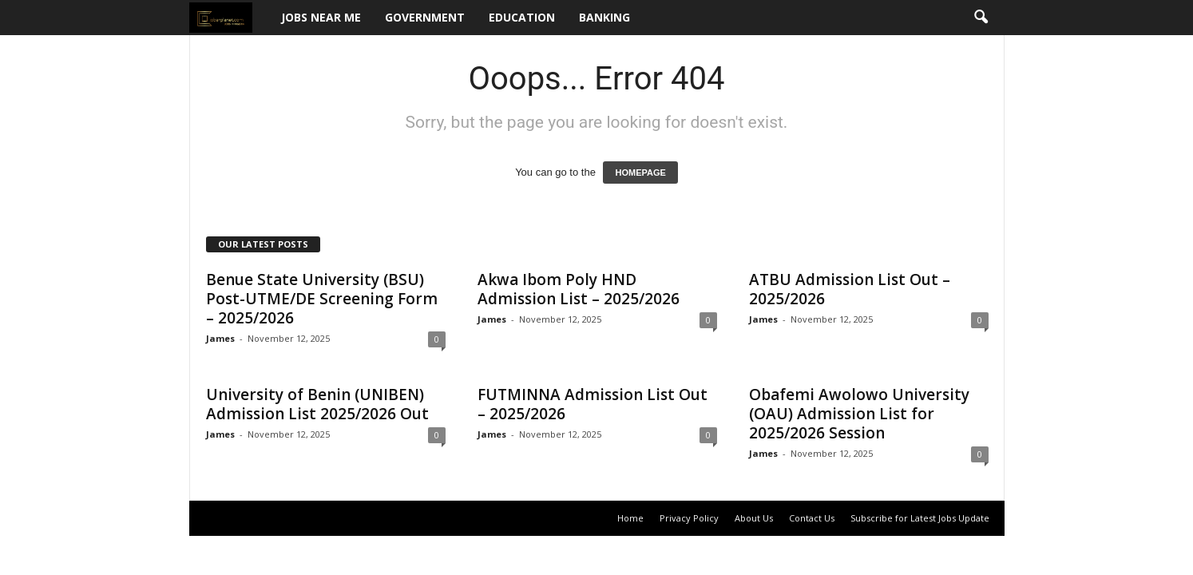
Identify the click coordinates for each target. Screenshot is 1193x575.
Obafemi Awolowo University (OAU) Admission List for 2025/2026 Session (859, 413)
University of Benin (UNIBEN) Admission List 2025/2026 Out (317, 404)
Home (630, 518)
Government (425, 17)
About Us (754, 518)
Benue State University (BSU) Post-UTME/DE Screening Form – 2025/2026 (322, 298)
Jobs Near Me (321, 17)
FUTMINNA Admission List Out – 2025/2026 (592, 404)
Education (522, 17)
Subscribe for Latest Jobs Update (919, 518)
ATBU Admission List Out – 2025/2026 (849, 289)
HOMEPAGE (640, 172)
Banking (604, 17)
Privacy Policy (689, 518)
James (220, 338)
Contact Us (811, 518)
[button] (980, 17)
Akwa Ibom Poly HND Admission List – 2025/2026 (579, 289)
